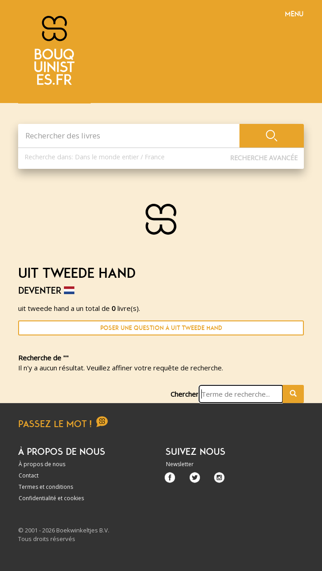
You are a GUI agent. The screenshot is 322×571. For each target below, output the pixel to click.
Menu (294, 14)
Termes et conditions (46, 487)
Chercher (185, 394)
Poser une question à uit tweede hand (161, 328)
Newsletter (180, 464)
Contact (29, 475)
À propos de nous (42, 464)
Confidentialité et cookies (51, 498)
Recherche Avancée (264, 157)
